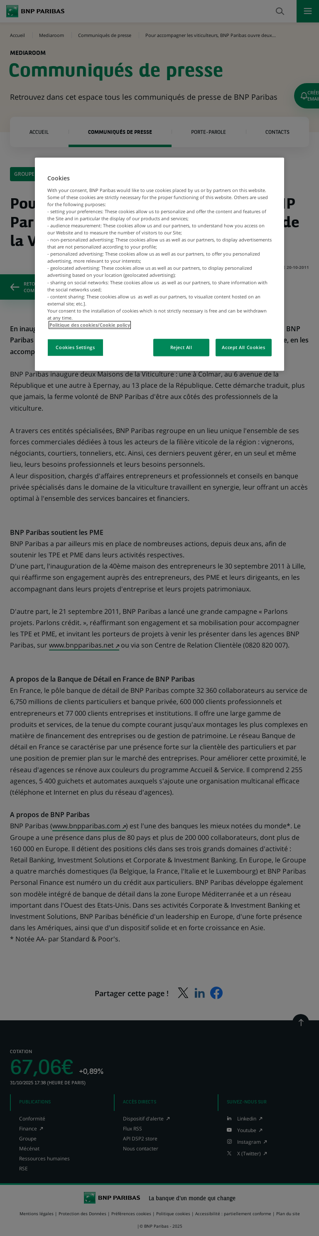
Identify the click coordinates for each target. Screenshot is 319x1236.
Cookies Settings (75, 347)
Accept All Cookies (243, 347)
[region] (159, 264)
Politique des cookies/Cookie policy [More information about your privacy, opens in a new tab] (89, 325)
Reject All (181, 347)
